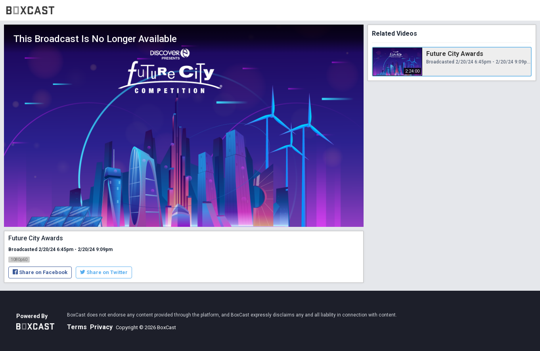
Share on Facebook (40, 272)
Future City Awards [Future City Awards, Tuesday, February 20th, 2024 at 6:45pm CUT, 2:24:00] (454, 54)
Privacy (101, 327)
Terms (77, 327)
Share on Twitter (104, 272)
